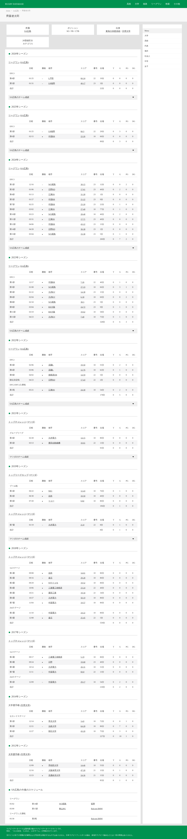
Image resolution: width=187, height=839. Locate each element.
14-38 (83, 292)
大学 (137, 4)
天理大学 (126, 31)
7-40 (82, 317)
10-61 (83, 443)
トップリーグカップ (18, 475)
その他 (177, 4)
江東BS (51, 194)
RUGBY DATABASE (14, 4)
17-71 (83, 219)
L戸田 (51, 78)
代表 (146, 46)
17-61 (83, 189)
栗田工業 (52, 593)
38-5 (82, 302)
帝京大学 (52, 721)
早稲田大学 (53, 765)
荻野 (93, 804)
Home (8, 11)
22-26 (83, 136)
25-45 (83, 618)
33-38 (83, 234)
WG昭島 (52, 184)
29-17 (83, 682)
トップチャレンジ (17, 422)
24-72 (83, 307)
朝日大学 (52, 731)
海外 (146, 51)
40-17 (83, 83)
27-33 (83, 287)
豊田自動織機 (54, 443)
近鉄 (50, 496)
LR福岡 (51, 83)
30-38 (83, 229)
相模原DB (52, 375)
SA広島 (16, 11)
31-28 (83, 194)
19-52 (83, 583)
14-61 (83, 573)
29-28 (83, 578)
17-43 (83, 380)
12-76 (83, 370)
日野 (50, 662)
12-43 (83, 491)
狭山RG (62, 808)
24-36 (83, 775)
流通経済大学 (54, 775)
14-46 (83, 765)
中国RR (51, 136)
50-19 (83, 598)
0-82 (82, 501)
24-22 (83, 613)
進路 (145, 4)
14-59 (83, 375)
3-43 (82, 721)
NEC (50, 491)
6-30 (82, 297)
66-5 (82, 131)
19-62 (83, 312)
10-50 (83, 496)
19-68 (83, 662)
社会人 (147, 56)
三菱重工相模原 (55, 588)
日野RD (51, 189)
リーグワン (156, 4)
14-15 (83, 438)
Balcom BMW (97, 808)
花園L (51, 365)
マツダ (31, 422)
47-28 (83, 770)
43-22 (83, 224)
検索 (168, 4)
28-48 (83, 214)
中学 (146, 61)
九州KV (51, 292)
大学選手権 (14, 754)
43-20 (83, 731)
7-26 (82, 282)
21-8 (82, 525)
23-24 (83, 588)
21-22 (83, 199)
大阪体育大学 (54, 770)
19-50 (83, 365)
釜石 (50, 578)
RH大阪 (51, 307)
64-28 (83, 726)
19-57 (83, 603)
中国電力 (52, 603)
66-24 (83, 78)
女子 (146, 66)
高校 (129, 4)
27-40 (83, 209)
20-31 (83, 667)
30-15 (83, 184)
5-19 (82, 657)
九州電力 (52, 438)
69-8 (82, 672)
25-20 (83, 204)
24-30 (83, 390)
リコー (51, 501)
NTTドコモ (53, 583)
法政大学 (52, 726)
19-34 (83, 593)
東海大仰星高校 (113, 31)
